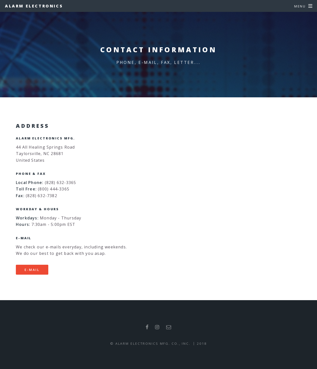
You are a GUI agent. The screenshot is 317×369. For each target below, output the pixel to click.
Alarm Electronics (34, 6)
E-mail (32, 269)
